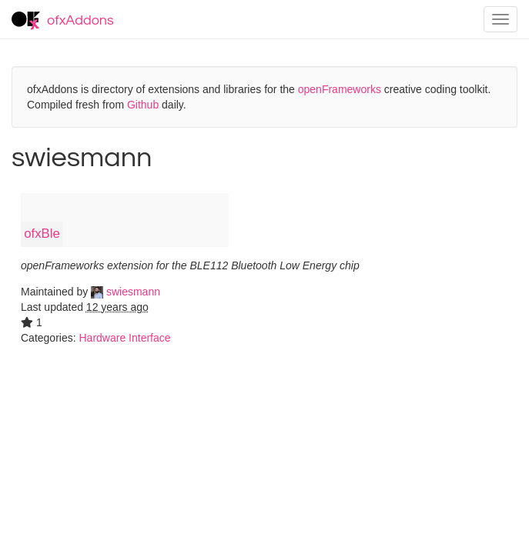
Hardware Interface (124, 338)
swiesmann (125, 291)
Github (143, 104)
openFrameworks (339, 89)
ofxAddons (63, 21)
